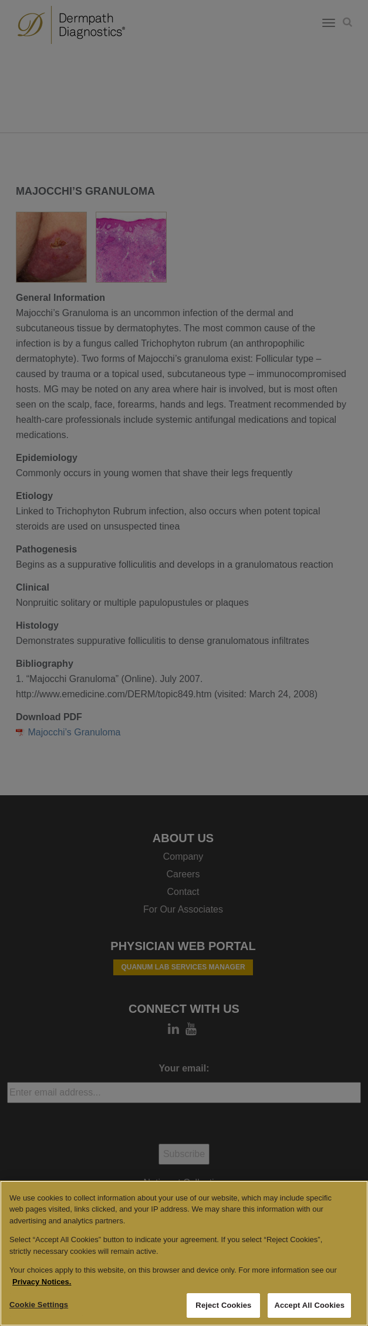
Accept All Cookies (309, 1305)
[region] (184, 1253)
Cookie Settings (38, 1304)
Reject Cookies (223, 1305)
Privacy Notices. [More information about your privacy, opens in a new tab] (41, 1281)
